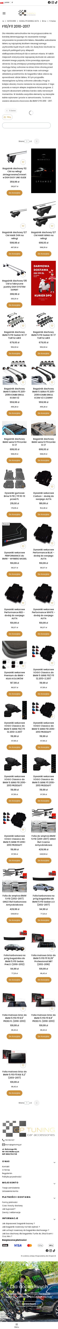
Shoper (51, 1256)
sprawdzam (29, 1303)
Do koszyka (14, 193)
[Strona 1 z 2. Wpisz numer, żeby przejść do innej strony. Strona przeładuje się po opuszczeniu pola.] (27, 141)
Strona (21, 141)
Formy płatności (9, 1202)
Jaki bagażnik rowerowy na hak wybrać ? (21, 1226)
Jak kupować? (8, 1209)
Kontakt (5, 1166)
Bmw (44, 21)
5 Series (53, 21)
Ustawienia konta (10, 1191)
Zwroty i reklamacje (11, 1212)
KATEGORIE (11, 21)
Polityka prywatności (11, 1176)
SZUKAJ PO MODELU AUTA (29, 21)
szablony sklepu (29, 1256)
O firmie (6, 1170)
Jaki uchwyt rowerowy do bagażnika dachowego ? (25, 1230)
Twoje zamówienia (11, 1187)
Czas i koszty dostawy (12, 1205)
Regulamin (7, 1173)
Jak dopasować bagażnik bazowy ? (18, 1223)
